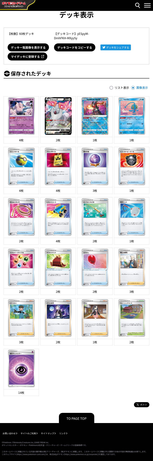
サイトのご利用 (28, 433)
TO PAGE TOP (77, 418)
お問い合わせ (9, 433)
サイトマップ (47, 433)
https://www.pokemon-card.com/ (31, 454)
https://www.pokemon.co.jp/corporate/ (81, 454)
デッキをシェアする (117, 47)
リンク (62, 433)
